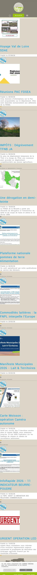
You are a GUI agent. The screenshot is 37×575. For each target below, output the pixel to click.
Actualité (18, 15)
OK (26, 570)
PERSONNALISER (9, 570)
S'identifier (25, 1)
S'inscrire (34, 1)
